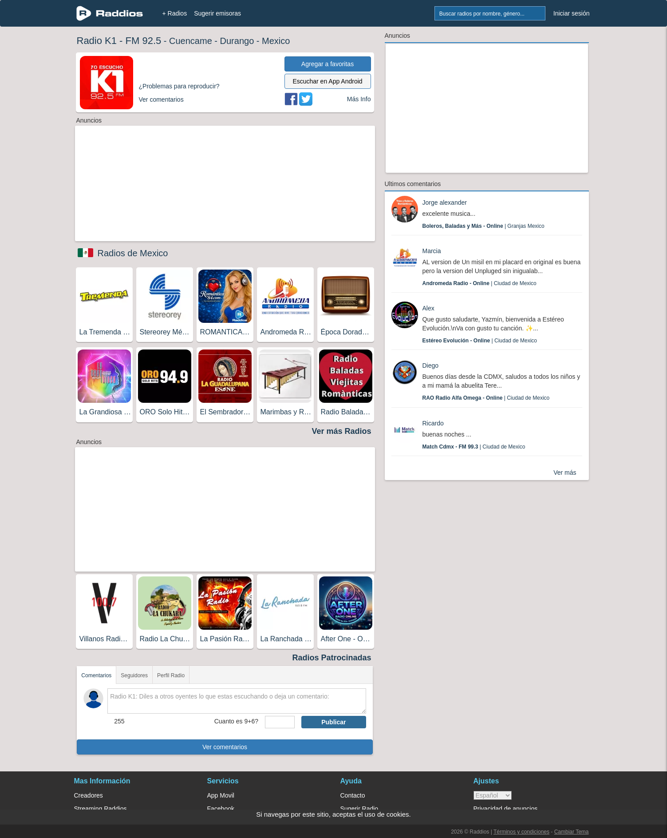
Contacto (352, 795)
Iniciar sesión (571, 13)
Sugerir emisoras (217, 13)
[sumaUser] (280, 722)
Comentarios (96, 675)
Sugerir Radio (359, 808)
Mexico (276, 41)
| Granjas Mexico (483, 226)
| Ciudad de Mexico (479, 283)
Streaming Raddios (100, 808)
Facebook (220, 808)
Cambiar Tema (571, 832)
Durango (237, 41)
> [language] (493, 795)
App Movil (220, 795)
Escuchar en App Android (327, 81)
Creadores (88, 795)
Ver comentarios (224, 747)
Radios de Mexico (133, 253)
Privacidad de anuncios (506, 808)
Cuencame (190, 41)
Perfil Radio (171, 675)
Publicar (333, 722)
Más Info (359, 99)
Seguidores (134, 675)
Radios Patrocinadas (331, 657)
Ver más (564, 472)
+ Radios (174, 13)
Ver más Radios (341, 431)
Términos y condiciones (521, 832)
